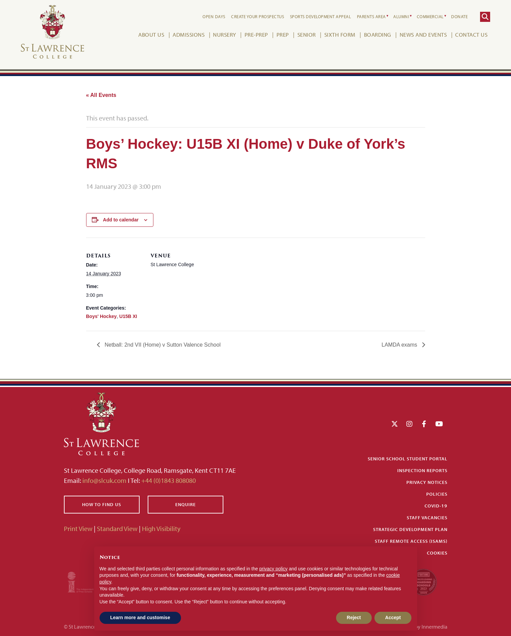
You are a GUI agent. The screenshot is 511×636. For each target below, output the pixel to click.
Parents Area (371, 16)
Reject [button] (354, 617)
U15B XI (128, 316)
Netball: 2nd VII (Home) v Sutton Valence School (162, 345)
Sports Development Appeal (320, 16)
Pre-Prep (256, 34)
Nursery (224, 34)
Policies (436, 494)
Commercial (430, 16)
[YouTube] (439, 424)
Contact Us (471, 34)
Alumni (401, 16)
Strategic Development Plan (410, 529)
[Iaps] (87, 581)
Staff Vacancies (427, 518)
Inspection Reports (422, 470)
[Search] (485, 17)
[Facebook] (424, 424)
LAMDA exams (399, 345)
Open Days (214, 16)
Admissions (189, 34)
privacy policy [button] (273, 568)
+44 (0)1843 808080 (168, 480)
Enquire (185, 504)
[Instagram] (409, 424)
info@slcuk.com (104, 480)
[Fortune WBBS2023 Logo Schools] (423, 581)
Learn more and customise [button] (140, 617)
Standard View (117, 528)
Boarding (377, 34)
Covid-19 (436, 506)
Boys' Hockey (101, 316)
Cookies (437, 553)
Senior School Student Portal (407, 459)
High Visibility (161, 528)
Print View (78, 528)
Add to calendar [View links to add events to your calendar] (121, 219)
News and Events (423, 34)
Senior (306, 34)
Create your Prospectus (257, 16)
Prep (283, 34)
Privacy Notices (426, 482)
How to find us (101, 504)
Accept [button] (393, 617)
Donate (459, 16)
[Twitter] (394, 424)
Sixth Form (340, 34)
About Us (151, 34)
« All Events (101, 95)
